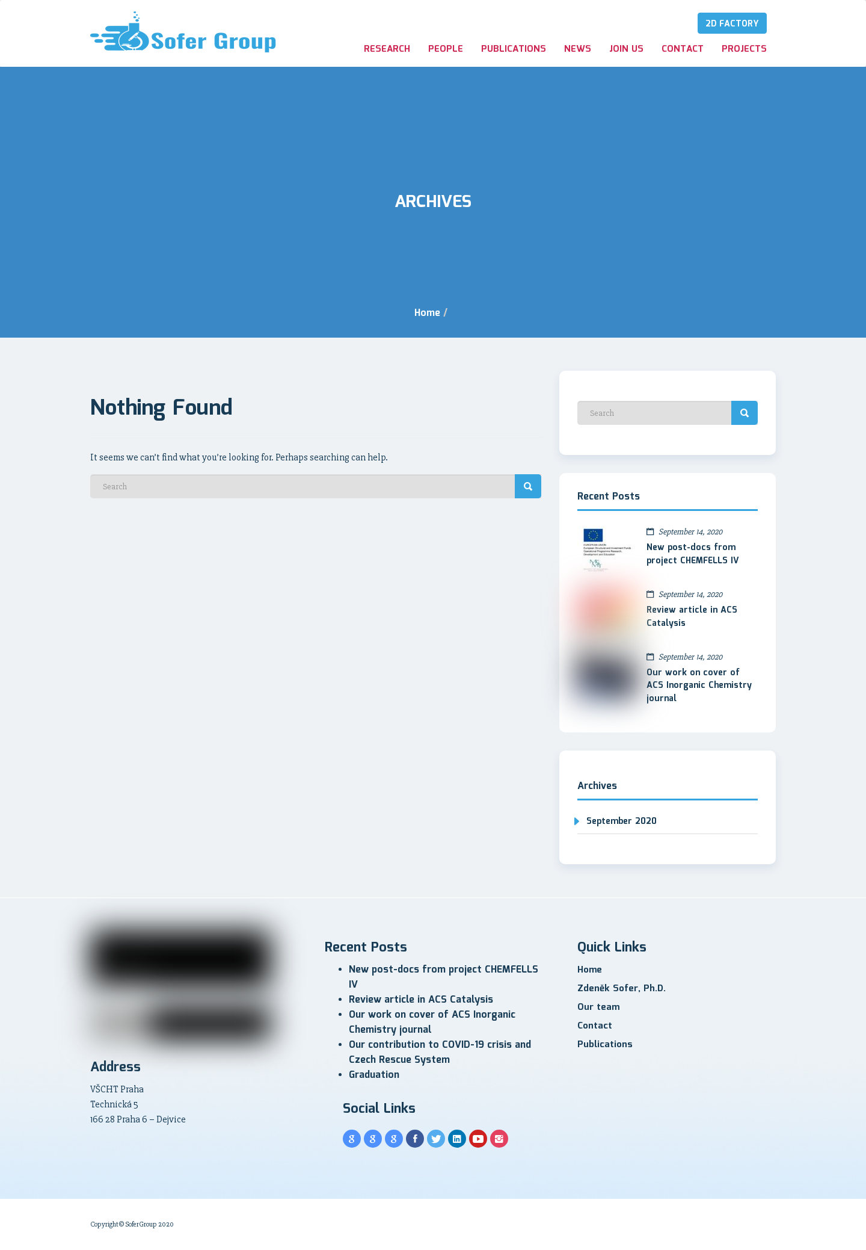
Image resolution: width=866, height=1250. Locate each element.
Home (427, 313)
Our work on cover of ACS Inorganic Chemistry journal (699, 686)
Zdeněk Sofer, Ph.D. (621, 989)
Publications (513, 49)
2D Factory (732, 24)
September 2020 (621, 821)
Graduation (374, 1075)
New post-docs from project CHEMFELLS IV (692, 554)
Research (387, 49)
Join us (626, 49)
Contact (683, 49)
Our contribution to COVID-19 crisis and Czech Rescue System (440, 1053)
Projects (744, 49)
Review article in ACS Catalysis (691, 617)
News (577, 49)
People (445, 49)
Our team (598, 1007)
